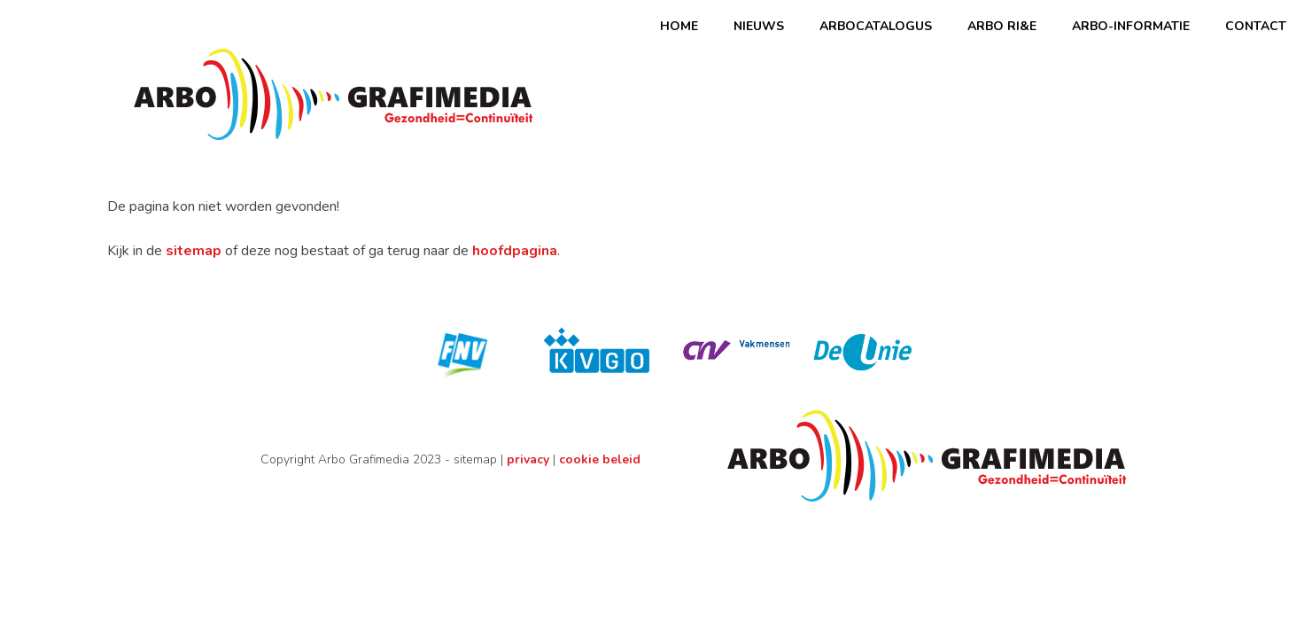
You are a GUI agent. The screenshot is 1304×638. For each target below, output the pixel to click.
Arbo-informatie (1131, 26)
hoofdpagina (514, 251)
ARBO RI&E (1001, 26)
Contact (1255, 26)
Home (679, 26)
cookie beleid (599, 459)
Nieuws (759, 26)
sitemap (193, 251)
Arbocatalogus (875, 26)
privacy (528, 459)
